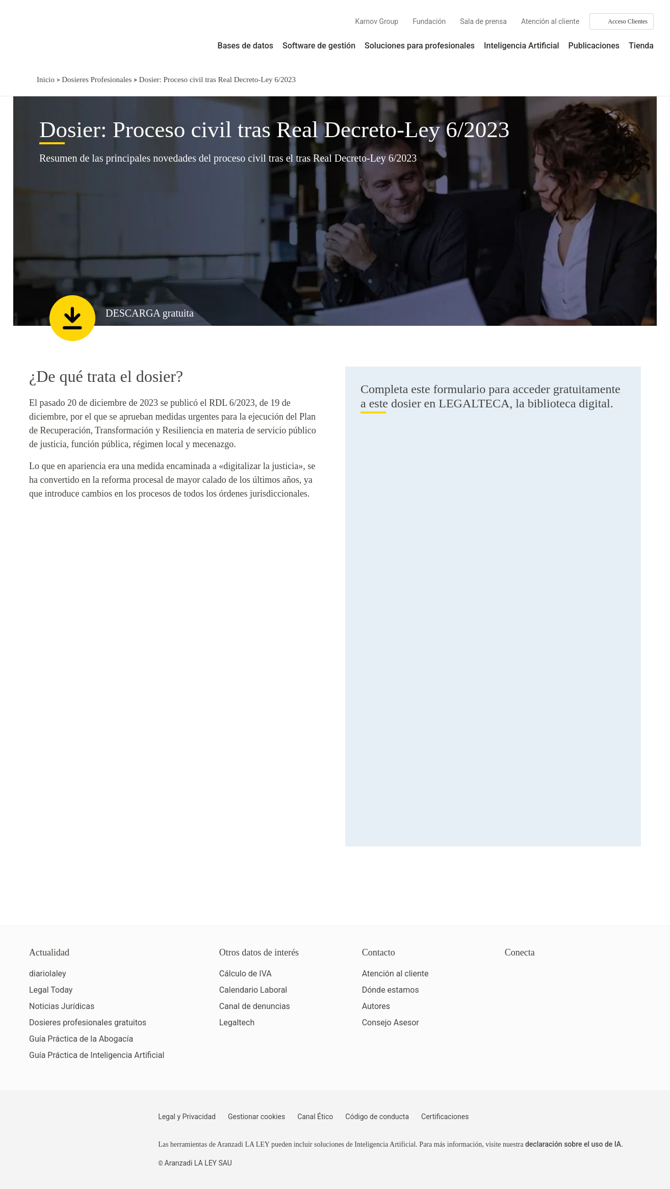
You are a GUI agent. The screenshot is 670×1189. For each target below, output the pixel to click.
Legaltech (237, 1022)
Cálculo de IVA (245, 973)
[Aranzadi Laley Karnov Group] (51, 37)
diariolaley (47, 973)
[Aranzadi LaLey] (69, 1122)
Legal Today (50, 990)
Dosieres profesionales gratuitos (87, 1022)
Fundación (429, 21)
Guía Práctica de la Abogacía (81, 1039)
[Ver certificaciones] (552, 1018)
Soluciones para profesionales (420, 45)
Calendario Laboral (253, 990)
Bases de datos (245, 45)
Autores (376, 1006)
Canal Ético (315, 1117)
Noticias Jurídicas (61, 1006)
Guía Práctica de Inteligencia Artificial (96, 1055)
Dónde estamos (390, 990)
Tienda (641, 45)
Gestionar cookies (256, 1117)
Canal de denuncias (254, 1006)
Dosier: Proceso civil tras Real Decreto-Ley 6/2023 (217, 79)
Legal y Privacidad (187, 1117)
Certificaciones (445, 1117)
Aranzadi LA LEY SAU (198, 1163)
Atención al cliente (550, 21)
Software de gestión (318, 45)
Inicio (46, 79)
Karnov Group (376, 21)
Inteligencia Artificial (521, 45)
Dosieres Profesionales (97, 79)
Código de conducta (377, 1117)
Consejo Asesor (390, 1022)
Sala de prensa (483, 21)
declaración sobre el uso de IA (573, 1144)
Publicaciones (594, 45)
